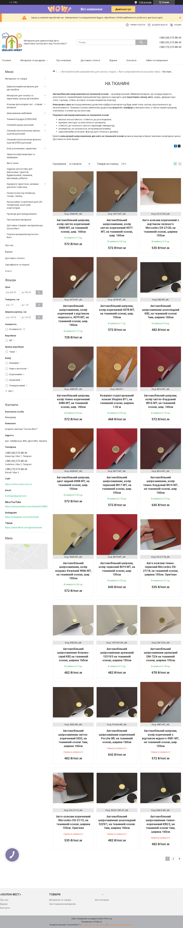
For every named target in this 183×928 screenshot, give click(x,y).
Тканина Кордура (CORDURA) (22, 119)
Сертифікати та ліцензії (17, 264)
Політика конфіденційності (120, 925)
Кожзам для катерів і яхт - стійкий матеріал (24, 106)
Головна (6, 60)
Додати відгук (160, 25)
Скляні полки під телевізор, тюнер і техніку (21, 194)
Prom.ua (108, 918)
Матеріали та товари (16, 78)
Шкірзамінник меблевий (19, 113)
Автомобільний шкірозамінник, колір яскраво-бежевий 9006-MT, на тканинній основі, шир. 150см (73, 571)
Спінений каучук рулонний (20, 125)
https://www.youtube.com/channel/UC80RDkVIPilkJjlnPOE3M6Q (36, 506)
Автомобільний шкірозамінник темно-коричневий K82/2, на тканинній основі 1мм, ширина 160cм (161, 824)
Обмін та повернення (157, 60)
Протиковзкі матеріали (19, 219)
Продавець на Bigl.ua (91, 922)
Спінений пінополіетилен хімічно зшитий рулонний (23, 132)
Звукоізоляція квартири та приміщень (21, 156)
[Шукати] (141, 42)
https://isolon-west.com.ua (18, 484)
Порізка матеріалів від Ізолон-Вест (23, 236)
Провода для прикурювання (22, 214)
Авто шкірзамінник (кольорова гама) (139, 71)
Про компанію (63, 60)
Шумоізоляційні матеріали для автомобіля (22, 88)
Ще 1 (10, 391)
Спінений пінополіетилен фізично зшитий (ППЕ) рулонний (24, 141)
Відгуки (113, 60)
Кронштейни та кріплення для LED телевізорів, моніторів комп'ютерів (24, 205)
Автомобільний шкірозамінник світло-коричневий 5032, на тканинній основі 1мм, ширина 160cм (73, 738)
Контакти (131, 60)
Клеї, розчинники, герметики (21, 148)
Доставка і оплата (90, 60)
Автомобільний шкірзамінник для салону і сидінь (89, 71)
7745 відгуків (145, 2)
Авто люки (12, 163)
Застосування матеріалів (62, 904)
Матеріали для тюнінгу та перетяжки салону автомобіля (23, 97)
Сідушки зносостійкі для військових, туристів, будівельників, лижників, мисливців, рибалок (20, 173)
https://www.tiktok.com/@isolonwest (23, 527)
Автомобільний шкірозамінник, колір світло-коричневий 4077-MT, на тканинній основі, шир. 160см (116, 228)
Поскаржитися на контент (93, 925)
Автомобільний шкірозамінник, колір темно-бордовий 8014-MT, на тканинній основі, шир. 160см (160, 485)
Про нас (9, 245)
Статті (8, 271)
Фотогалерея (102, 900)
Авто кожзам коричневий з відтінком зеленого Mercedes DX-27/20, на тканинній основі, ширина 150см (160, 228)
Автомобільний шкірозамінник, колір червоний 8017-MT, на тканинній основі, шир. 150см (117, 485)
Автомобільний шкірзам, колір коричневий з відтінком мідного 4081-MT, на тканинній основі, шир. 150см (160, 738)
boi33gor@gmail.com (16, 496)
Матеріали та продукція (32, 60)
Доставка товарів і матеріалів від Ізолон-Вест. (25, 227)
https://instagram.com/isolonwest (22, 517)
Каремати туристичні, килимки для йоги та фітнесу (23, 185)
